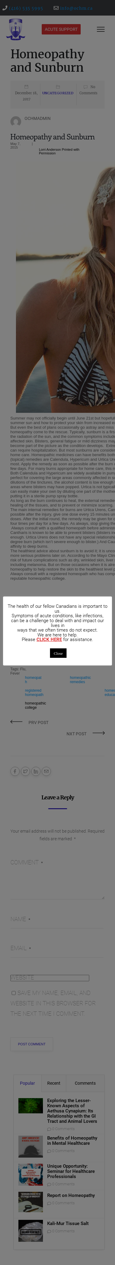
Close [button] (58, 653)
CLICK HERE (49, 639)
